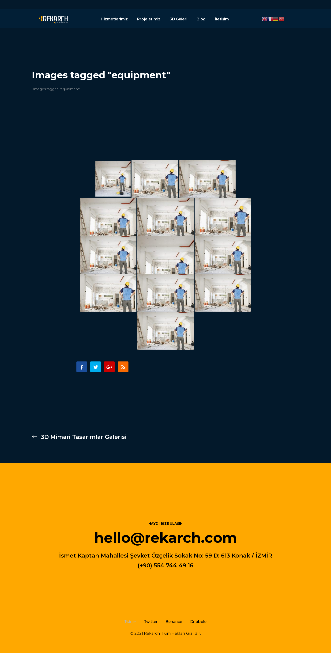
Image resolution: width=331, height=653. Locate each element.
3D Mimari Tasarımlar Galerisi (79, 436)
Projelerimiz (148, 19)
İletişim (222, 19)
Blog (201, 19)
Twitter (151, 621)
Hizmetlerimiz (114, 19)
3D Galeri (178, 19)
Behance (174, 621)
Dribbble (198, 621)
